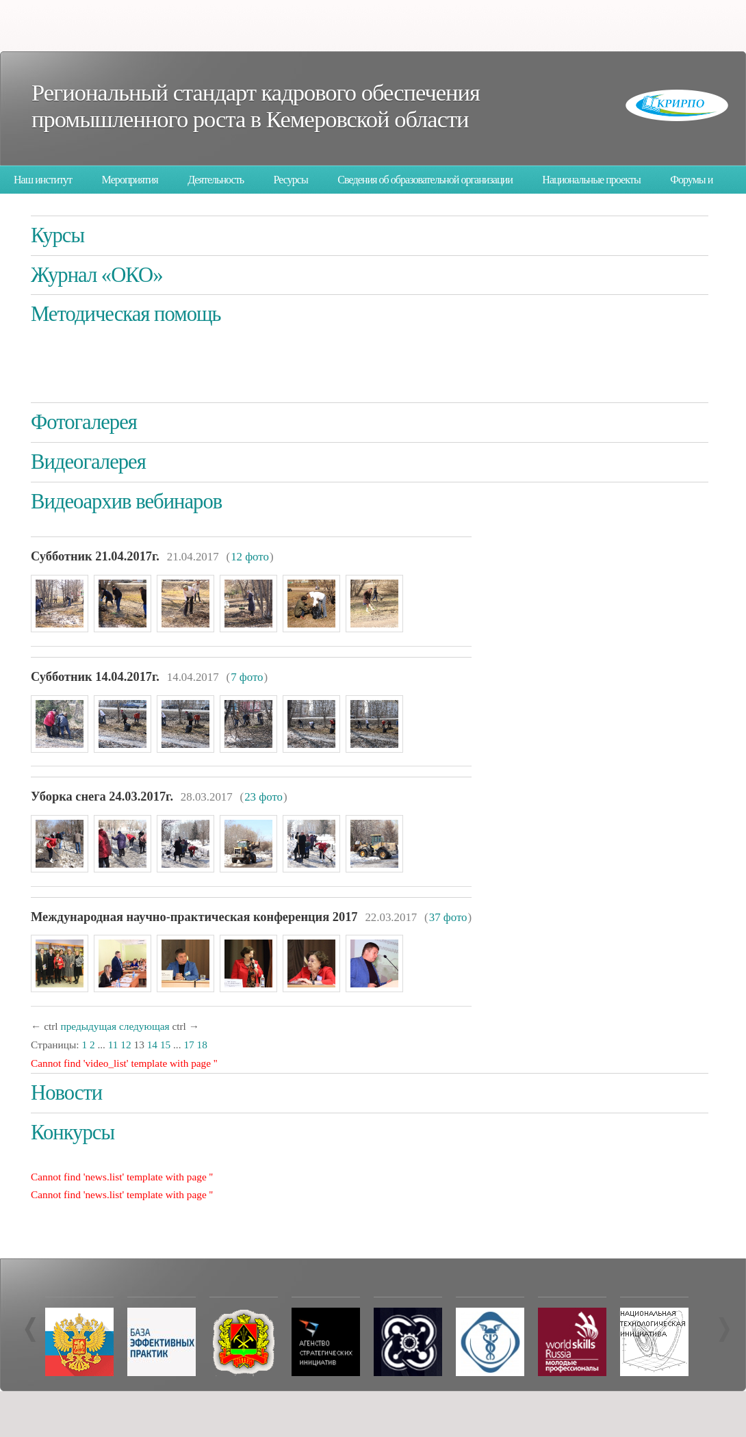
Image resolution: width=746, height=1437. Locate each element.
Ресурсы (291, 179)
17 (188, 1044)
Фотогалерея (84, 422)
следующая (144, 1026)
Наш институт (43, 179)
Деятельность (216, 179)
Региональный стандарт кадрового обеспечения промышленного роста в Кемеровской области (255, 105)
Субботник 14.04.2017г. (95, 677)
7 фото (247, 677)
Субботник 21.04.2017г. (95, 556)
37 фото (448, 917)
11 (113, 1044)
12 (125, 1044)
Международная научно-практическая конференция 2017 (194, 917)
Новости (66, 1092)
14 (152, 1044)
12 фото (250, 556)
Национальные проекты (591, 179)
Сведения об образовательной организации (425, 179)
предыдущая (88, 1026)
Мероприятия (130, 179)
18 (202, 1044)
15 (165, 1044)
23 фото (263, 796)
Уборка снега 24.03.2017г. (102, 796)
